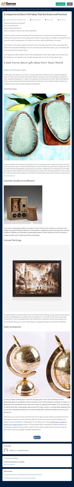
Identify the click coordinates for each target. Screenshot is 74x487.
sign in (16, 450)
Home (3, 9)
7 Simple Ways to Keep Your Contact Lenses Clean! (20, 478)
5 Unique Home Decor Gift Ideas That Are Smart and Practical (23, 474)
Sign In (70, 4)
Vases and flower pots (15, 70)
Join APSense (60, 4)
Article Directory (11, 9)
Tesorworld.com (9, 176)
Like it (37, 437)
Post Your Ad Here (9, 464)
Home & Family (36, 19)
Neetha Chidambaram (17, 19)
